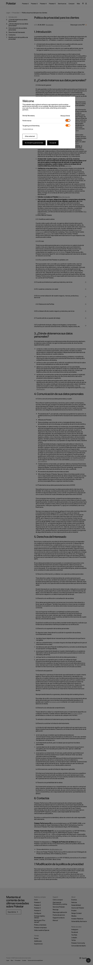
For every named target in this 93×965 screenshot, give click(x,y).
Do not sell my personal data (34, 143)
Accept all (52, 143)
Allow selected (30, 136)
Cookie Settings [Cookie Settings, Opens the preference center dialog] (28, 129)
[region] (47, 122)
